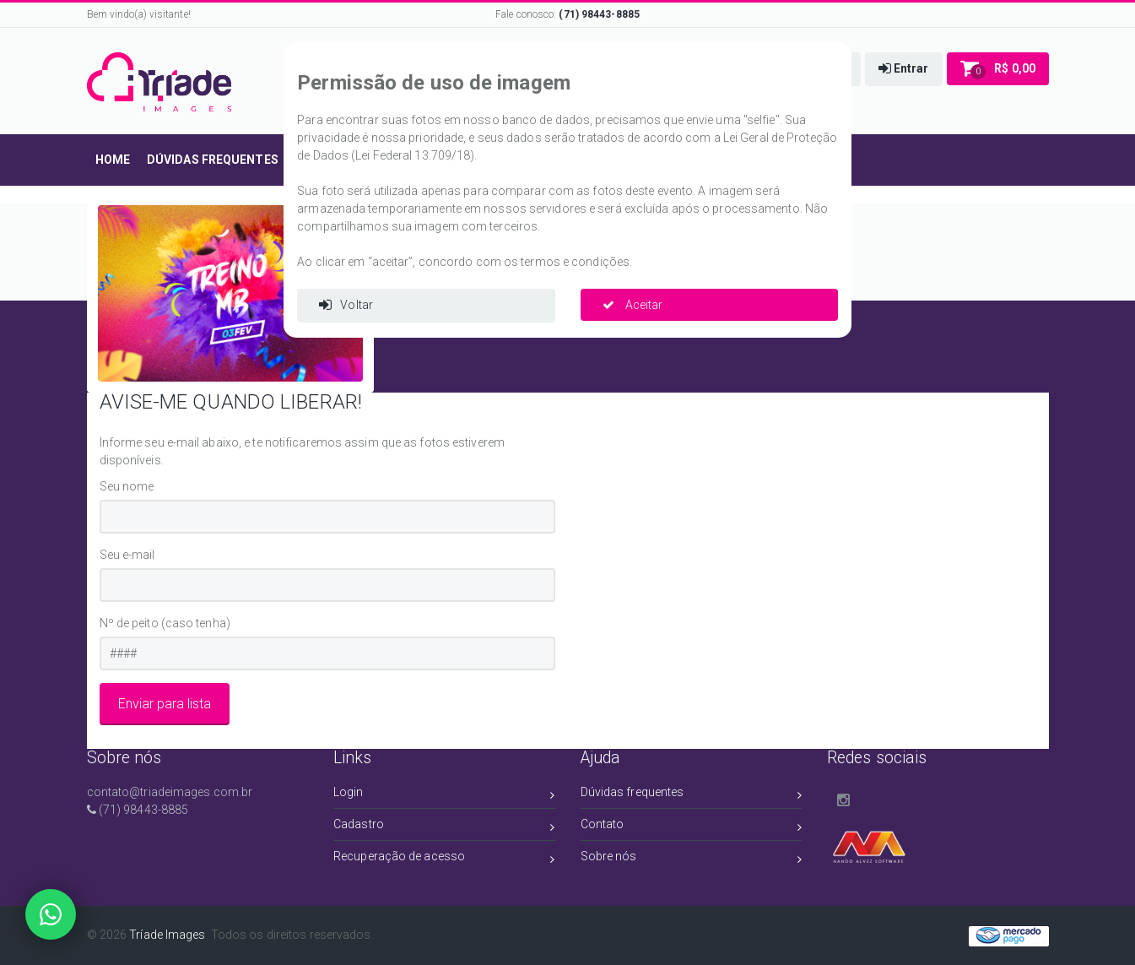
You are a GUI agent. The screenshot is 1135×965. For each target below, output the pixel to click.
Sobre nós (692, 859)
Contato (692, 827)
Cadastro (444, 827)
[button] (904, 69)
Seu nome (127, 486)
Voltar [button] (346, 305)
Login (444, 795)
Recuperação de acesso (444, 859)
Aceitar (633, 305)
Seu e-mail (127, 555)
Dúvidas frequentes (692, 795)
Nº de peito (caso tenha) (165, 623)
